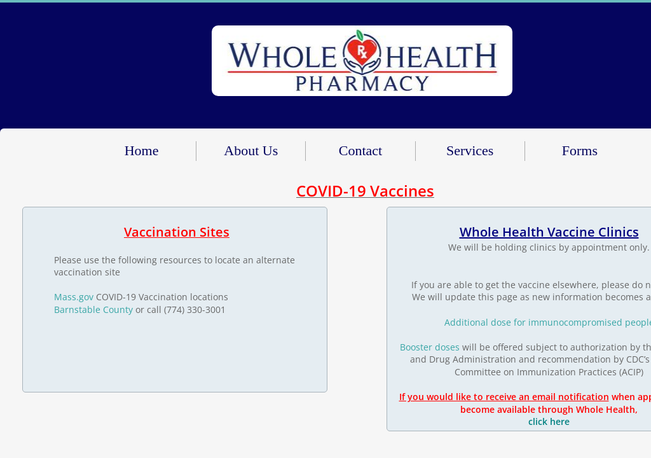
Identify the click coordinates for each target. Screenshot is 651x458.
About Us (251, 150)
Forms (580, 150)
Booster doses (430, 347)
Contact (360, 150)
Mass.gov (73, 297)
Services (470, 150)
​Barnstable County (93, 309)
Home (142, 150)
